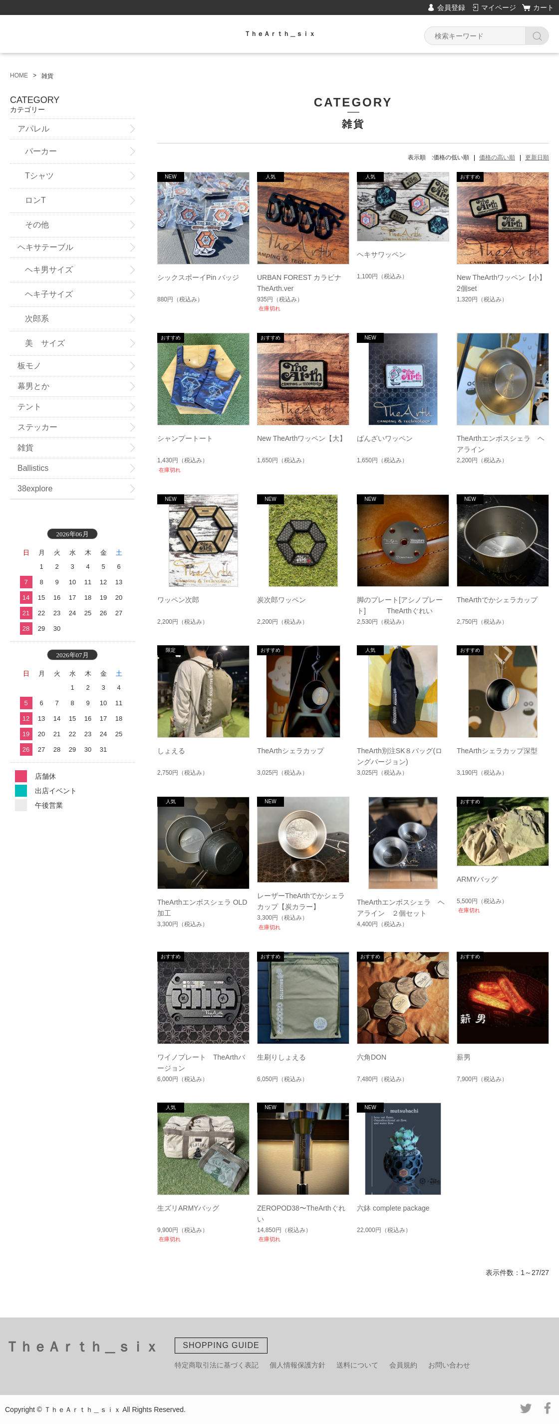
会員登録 (451, 7)
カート (543, 7)
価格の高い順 (497, 157)
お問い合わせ (449, 1365)
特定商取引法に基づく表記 (217, 1365)
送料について (357, 1365)
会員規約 (403, 1365)
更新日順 (537, 157)
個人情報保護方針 (297, 1365)
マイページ (498, 7)
